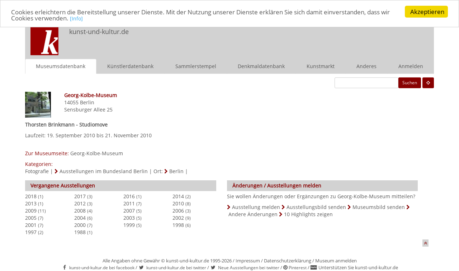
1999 (129, 224)
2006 (178, 210)
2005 (31, 217)
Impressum (248, 260)
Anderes (366, 65)
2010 (178, 203)
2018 (31, 195)
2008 (80, 210)
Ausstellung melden (256, 206)
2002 (178, 217)
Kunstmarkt (321, 65)
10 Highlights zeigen (308, 213)
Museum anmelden (336, 260)
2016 (129, 195)
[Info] (76, 18)
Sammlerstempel (195, 65)
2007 (129, 210)
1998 (178, 224)
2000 (80, 224)
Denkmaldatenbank (261, 65)
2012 (80, 203)
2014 (178, 195)
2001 (31, 224)
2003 (129, 217)
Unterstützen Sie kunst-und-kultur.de (358, 267)
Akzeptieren (427, 12)
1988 (80, 231)
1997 (31, 231)
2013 (31, 203)
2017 (80, 195)
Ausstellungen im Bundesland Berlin (104, 170)
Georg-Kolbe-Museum (96, 152)
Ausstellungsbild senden (316, 206)
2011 (129, 203)
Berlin (87, 102)
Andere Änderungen (253, 213)
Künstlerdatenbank (130, 65)
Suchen (409, 82)
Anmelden (410, 65)
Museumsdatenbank (60, 65)
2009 (31, 210)
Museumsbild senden (378, 206)
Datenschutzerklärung (287, 260)
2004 (80, 217)
